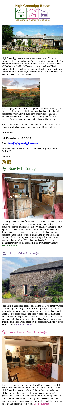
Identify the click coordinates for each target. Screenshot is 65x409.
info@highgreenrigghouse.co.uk (24, 143)
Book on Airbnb (9, 245)
